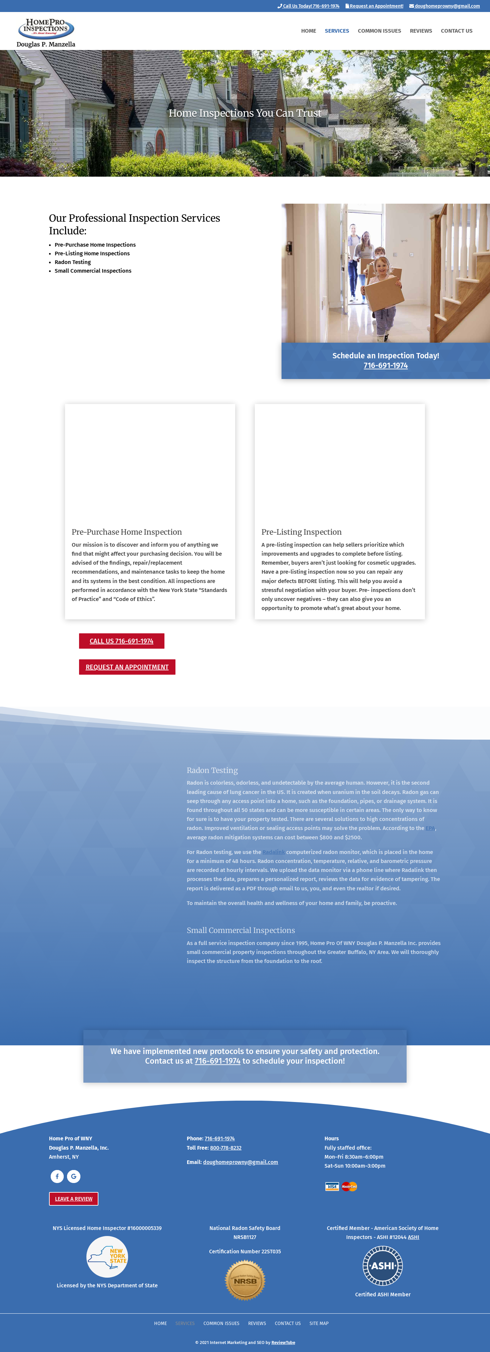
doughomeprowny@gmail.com (444, 6)
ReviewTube (283, 1342)
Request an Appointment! (375, 6)
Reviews (421, 31)
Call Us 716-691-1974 (121, 641)
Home (308, 31)
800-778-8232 (225, 1148)
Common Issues (379, 31)
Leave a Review (73, 1199)
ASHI (413, 1237)
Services (337, 31)
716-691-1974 (386, 365)
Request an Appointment (127, 667)
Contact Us (457, 31)
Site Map (319, 1323)
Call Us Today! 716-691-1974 (309, 6)
